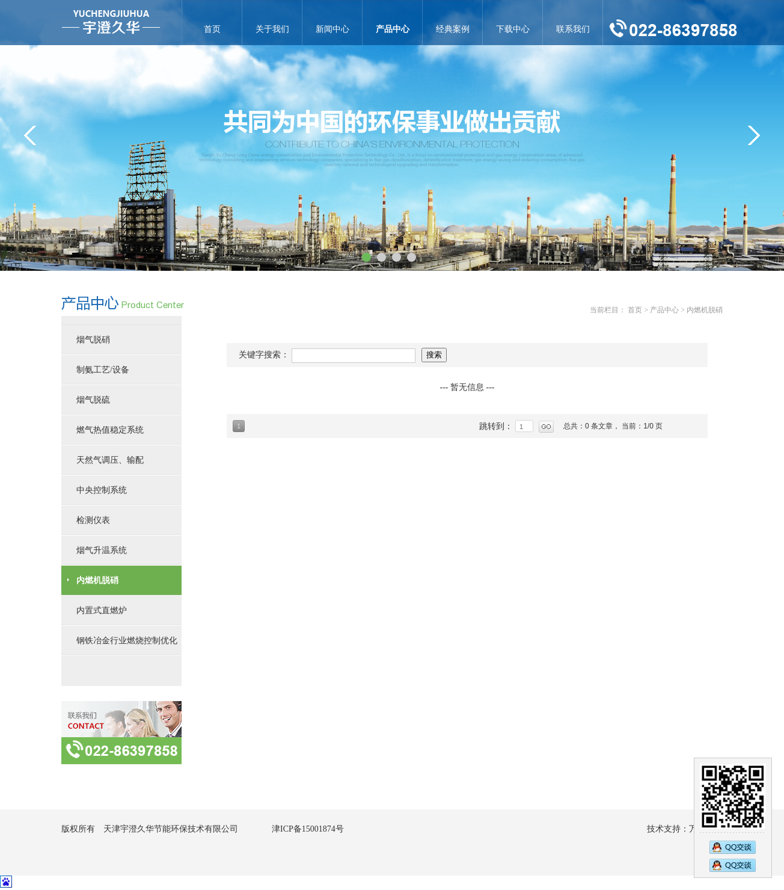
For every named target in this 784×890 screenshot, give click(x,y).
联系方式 (121, 732)
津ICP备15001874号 (308, 828)
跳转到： (497, 426)
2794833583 (732, 866)
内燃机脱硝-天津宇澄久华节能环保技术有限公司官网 (111, 22)
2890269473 (732, 846)
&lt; (30, 135)
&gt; (754, 135)
